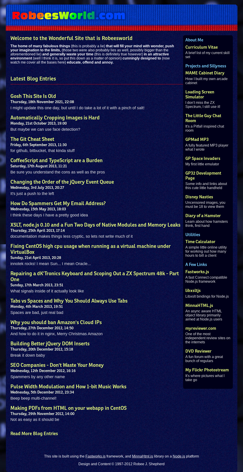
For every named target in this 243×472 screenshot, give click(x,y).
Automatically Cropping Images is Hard (55, 118)
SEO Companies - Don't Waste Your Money (57, 365)
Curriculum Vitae (201, 47)
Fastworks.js (197, 271)
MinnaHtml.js (142, 456)
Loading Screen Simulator (199, 95)
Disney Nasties (199, 196)
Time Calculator (200, 241)
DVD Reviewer (198, 351)
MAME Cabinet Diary (204, 73)
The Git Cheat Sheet (32, 139)
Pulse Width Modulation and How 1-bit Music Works (68, 387)
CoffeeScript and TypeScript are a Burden (56, 161)
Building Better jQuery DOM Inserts (50, 344)
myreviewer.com (200, 328)
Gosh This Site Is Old (33, 96)
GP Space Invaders (202, 158)
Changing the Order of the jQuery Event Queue (62, 182)
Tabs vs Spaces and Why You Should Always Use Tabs (68, 301)
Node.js (179, 456)
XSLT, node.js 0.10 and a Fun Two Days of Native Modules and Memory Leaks (95, 225)
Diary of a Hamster (203, 215)
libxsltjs (193, 290)
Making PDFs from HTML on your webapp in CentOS (68, 408)
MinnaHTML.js (199, 305)
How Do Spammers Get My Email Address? (58, 203)
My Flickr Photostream (207, 370)
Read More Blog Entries (34, 433)
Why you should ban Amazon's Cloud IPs (56, 322)
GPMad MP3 (197, 139)
